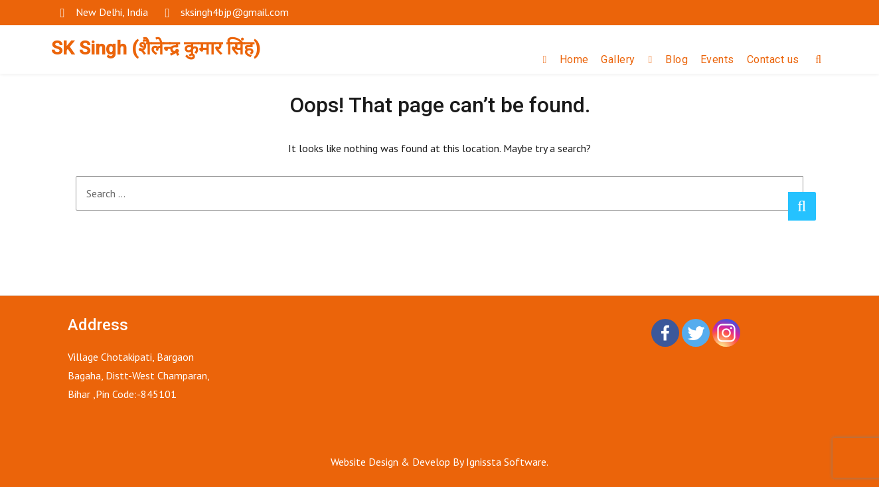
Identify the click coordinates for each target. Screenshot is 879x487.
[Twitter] (696, 333)
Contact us (773, 59)
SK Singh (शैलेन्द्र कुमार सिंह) (155, 48)
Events (717, 59)
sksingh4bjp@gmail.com (235, 12)
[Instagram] (726, 333)
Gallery (618, 59)
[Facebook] (665, 333)
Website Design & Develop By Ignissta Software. (439, 461)
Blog (676, 59)
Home (574, 59)
